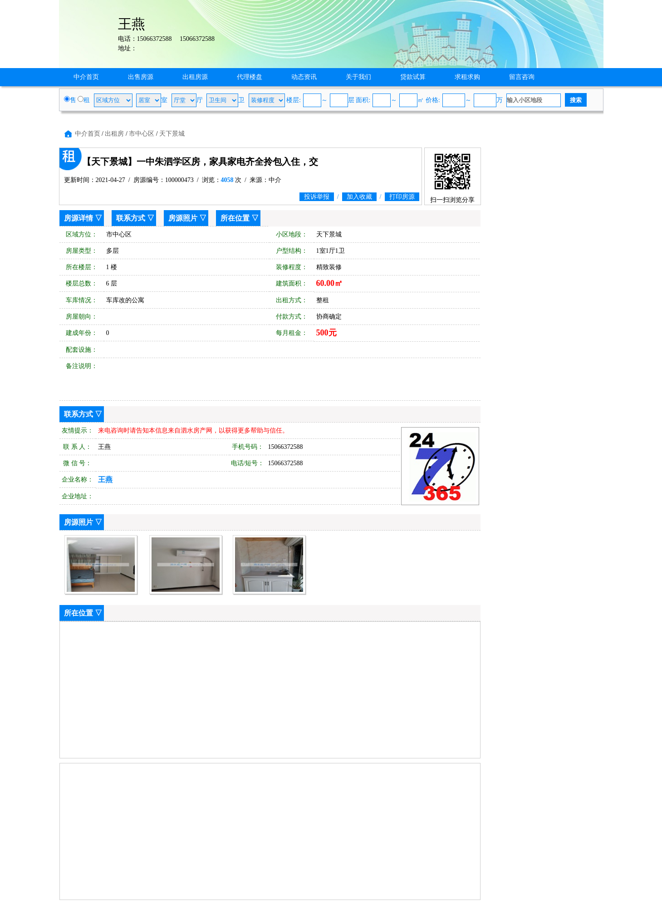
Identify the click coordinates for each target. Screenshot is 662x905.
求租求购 (467, 77)
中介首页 (86, 77)
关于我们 (358, 77)
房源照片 (182, 218)
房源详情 (78, 218)
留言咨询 (522, 77)
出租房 (114, 133)
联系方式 (130, 218)
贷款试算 (413, 77)
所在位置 (235, 218)
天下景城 (172, 133)
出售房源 (140, 77)
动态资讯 (304, 77)
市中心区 (141, 133)
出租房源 (195, 77)
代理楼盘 (249, 77)
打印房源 (402, 196)
